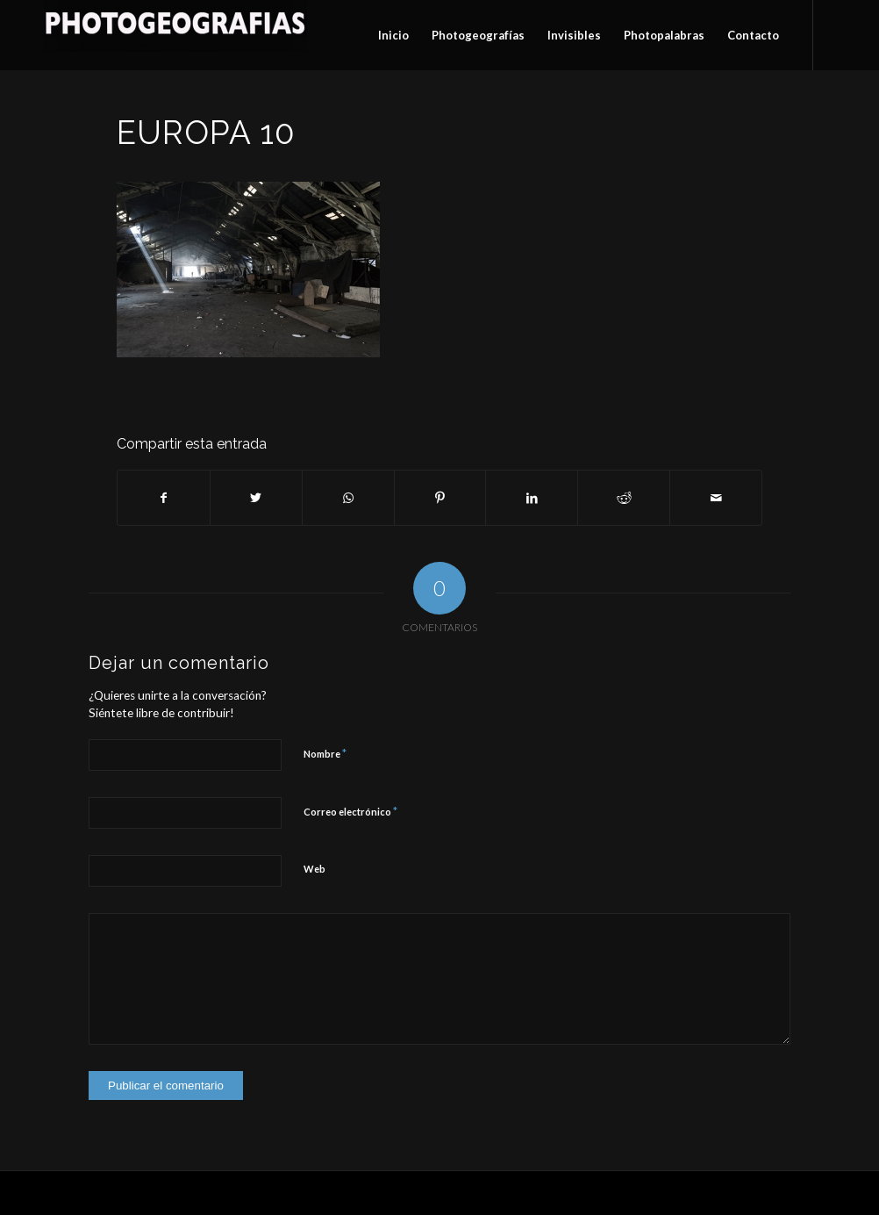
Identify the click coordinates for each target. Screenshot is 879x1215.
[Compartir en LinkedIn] (531, 498)
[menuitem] (393, 35)
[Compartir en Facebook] (164, 498)
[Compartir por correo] (715, 498)
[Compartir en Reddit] (623, 498)
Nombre (325, 753)
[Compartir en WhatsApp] (348, 498)
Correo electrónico (350, 811)
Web (314, 868)
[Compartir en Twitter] (256, 498)
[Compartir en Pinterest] (440, 498)
